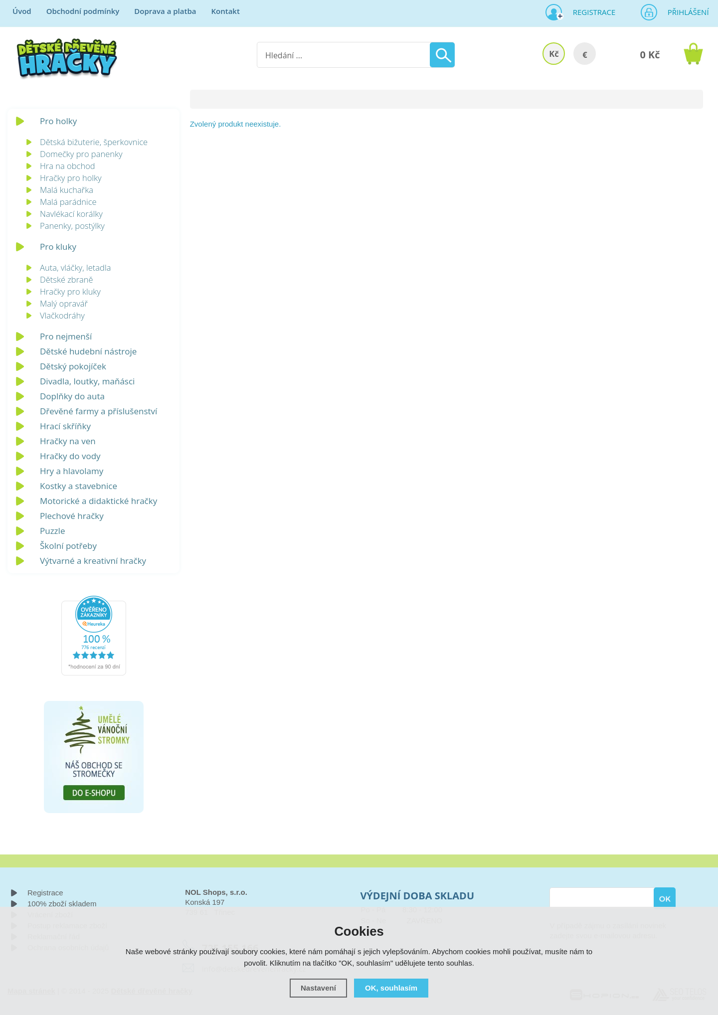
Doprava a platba (165, 11)
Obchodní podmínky (83, 11)
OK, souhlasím (391, 988)
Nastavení (318, 988)
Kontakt (225, 11)
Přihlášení (685, 12)
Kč (553, 53)
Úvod (21, 11)
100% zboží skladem (61, 903)
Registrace (590, 12)
